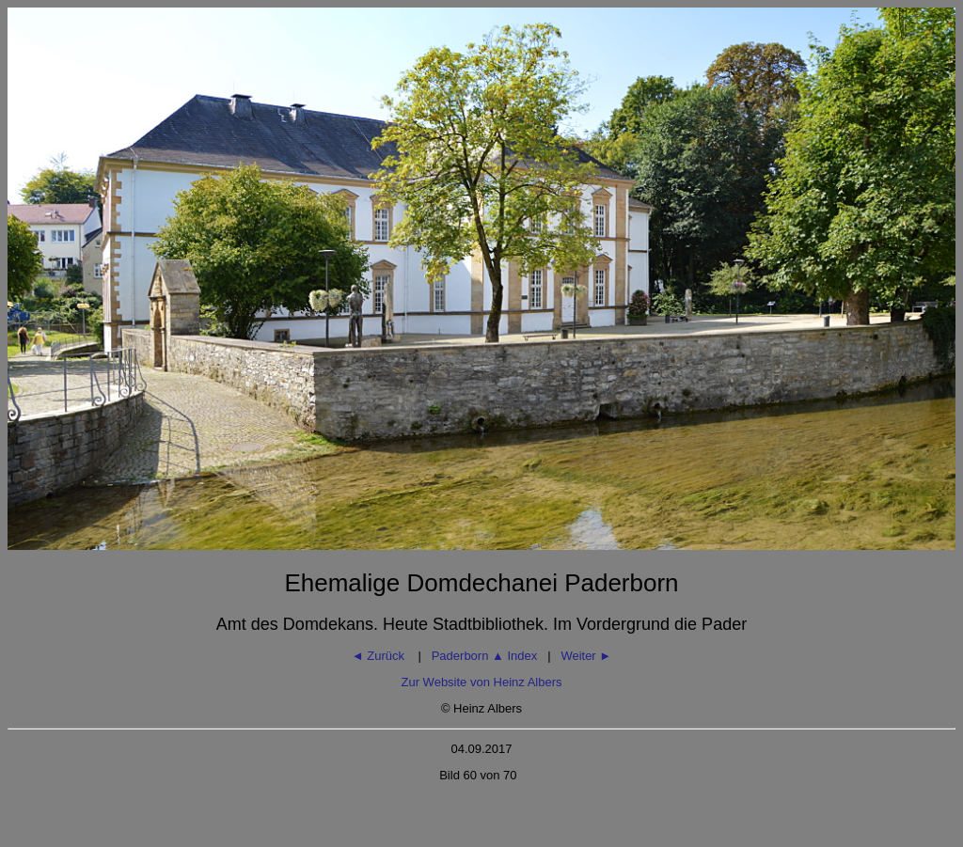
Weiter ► (585, 656)
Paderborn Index (485, 656)
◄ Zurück (380, 656)
